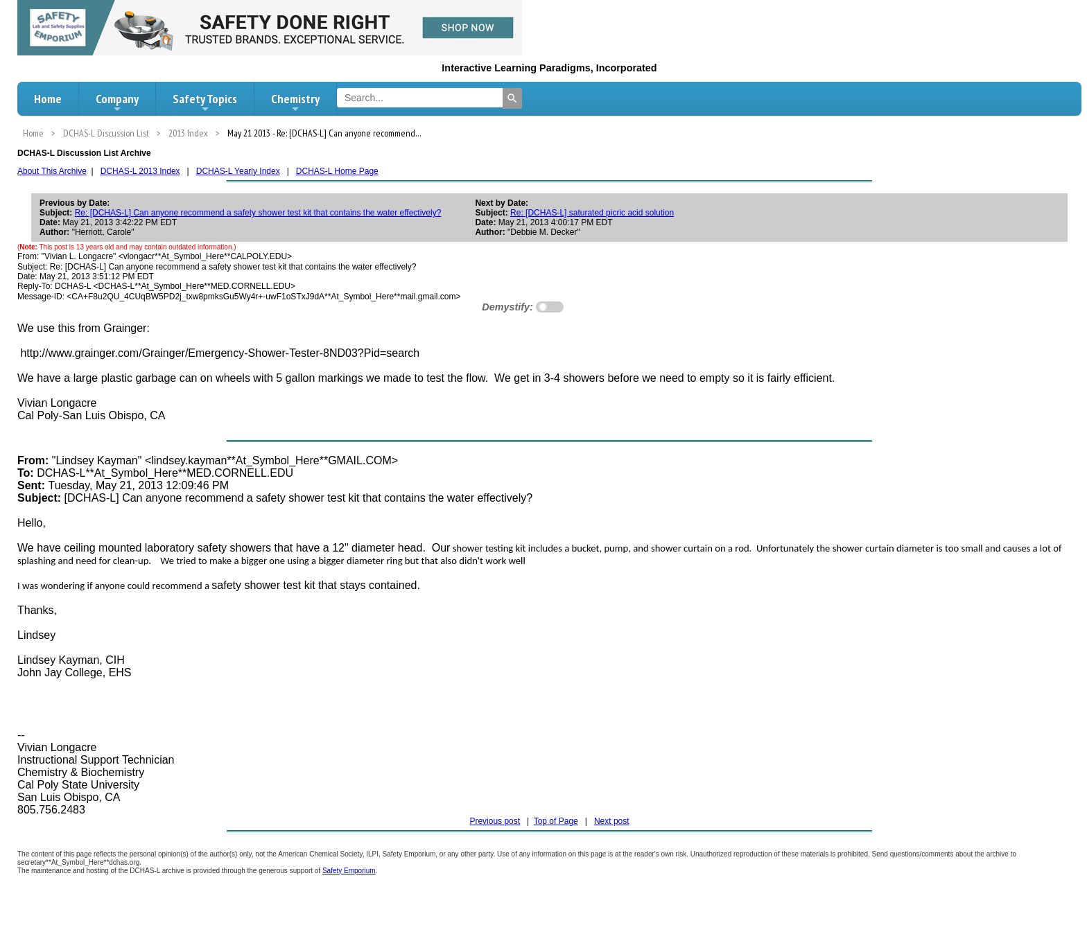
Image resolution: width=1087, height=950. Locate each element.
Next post (611, 821)
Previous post (494, 821)
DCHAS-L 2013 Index (140, 171)
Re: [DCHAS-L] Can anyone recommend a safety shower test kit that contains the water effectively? (258, 213)
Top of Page (556, 821)
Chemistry (295, 102)
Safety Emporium (349, 870)
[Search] (512, 98)
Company (117, 102)
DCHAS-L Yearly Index (238, 171)
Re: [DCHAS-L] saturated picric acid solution (592, 213)
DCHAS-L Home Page (337, 171)
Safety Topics (205, 102)
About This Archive (52, 171)
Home (48, 99)
